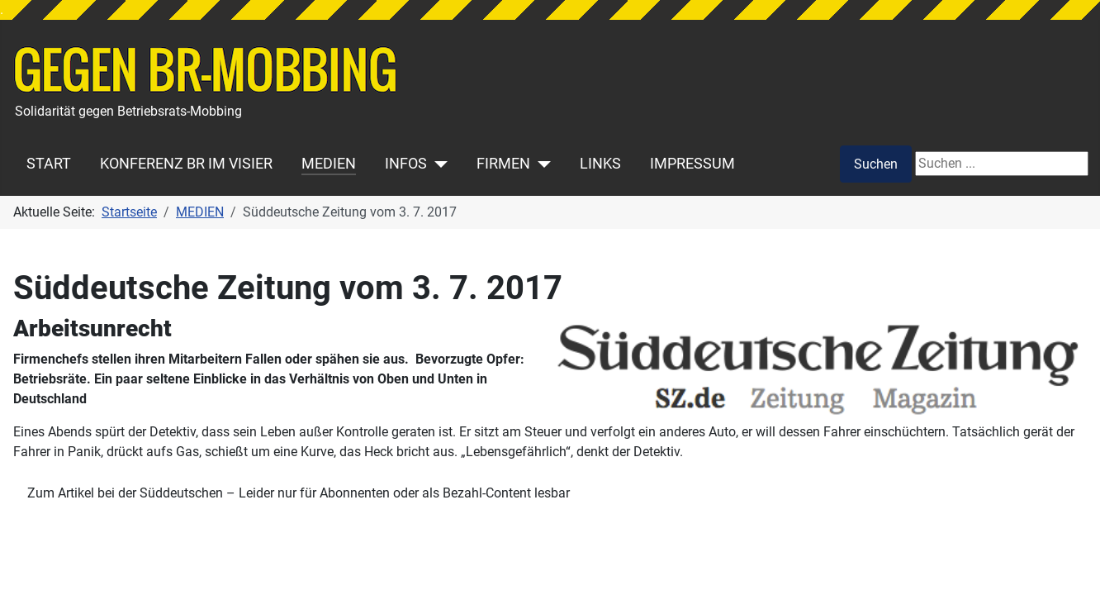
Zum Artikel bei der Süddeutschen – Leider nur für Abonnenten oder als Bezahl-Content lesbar (298, 493)
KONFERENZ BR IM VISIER (186, 163)
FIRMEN (503, 163)
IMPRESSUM (692, 163)
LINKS (600, 163)
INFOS (406, 163)
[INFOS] (437, 163)
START (48, 163)
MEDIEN (328, 163)
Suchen (876, 164)
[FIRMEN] (540, 163)
